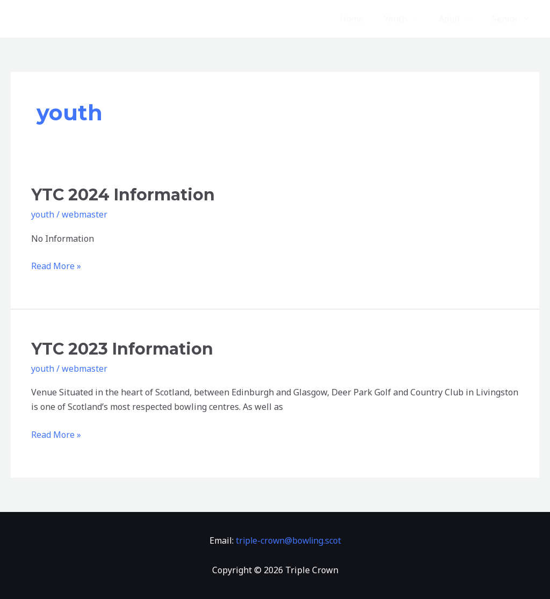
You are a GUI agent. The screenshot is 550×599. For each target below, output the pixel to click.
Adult (455, 19)
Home (364, 19)
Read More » (56, 265)
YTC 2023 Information (122, 349)
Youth (404, 19)
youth (42, 214)
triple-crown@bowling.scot (288, 540)
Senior (507, 19)
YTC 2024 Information (123, 195)
